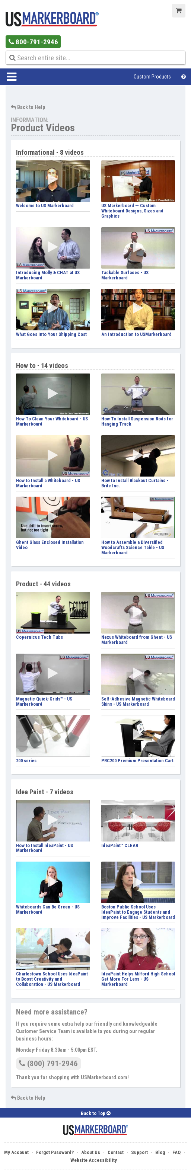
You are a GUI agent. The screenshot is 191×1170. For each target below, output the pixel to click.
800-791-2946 (33, 42)
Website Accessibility (93, 1160)
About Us (90, 1152)
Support (139, 1152)
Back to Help (28, 107)
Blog (160, 1152)
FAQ (176, 1152)
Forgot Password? (55, 1152)
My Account (16, 1152)
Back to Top (96, 1113)
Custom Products (152, 77)
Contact (116, 1152)
